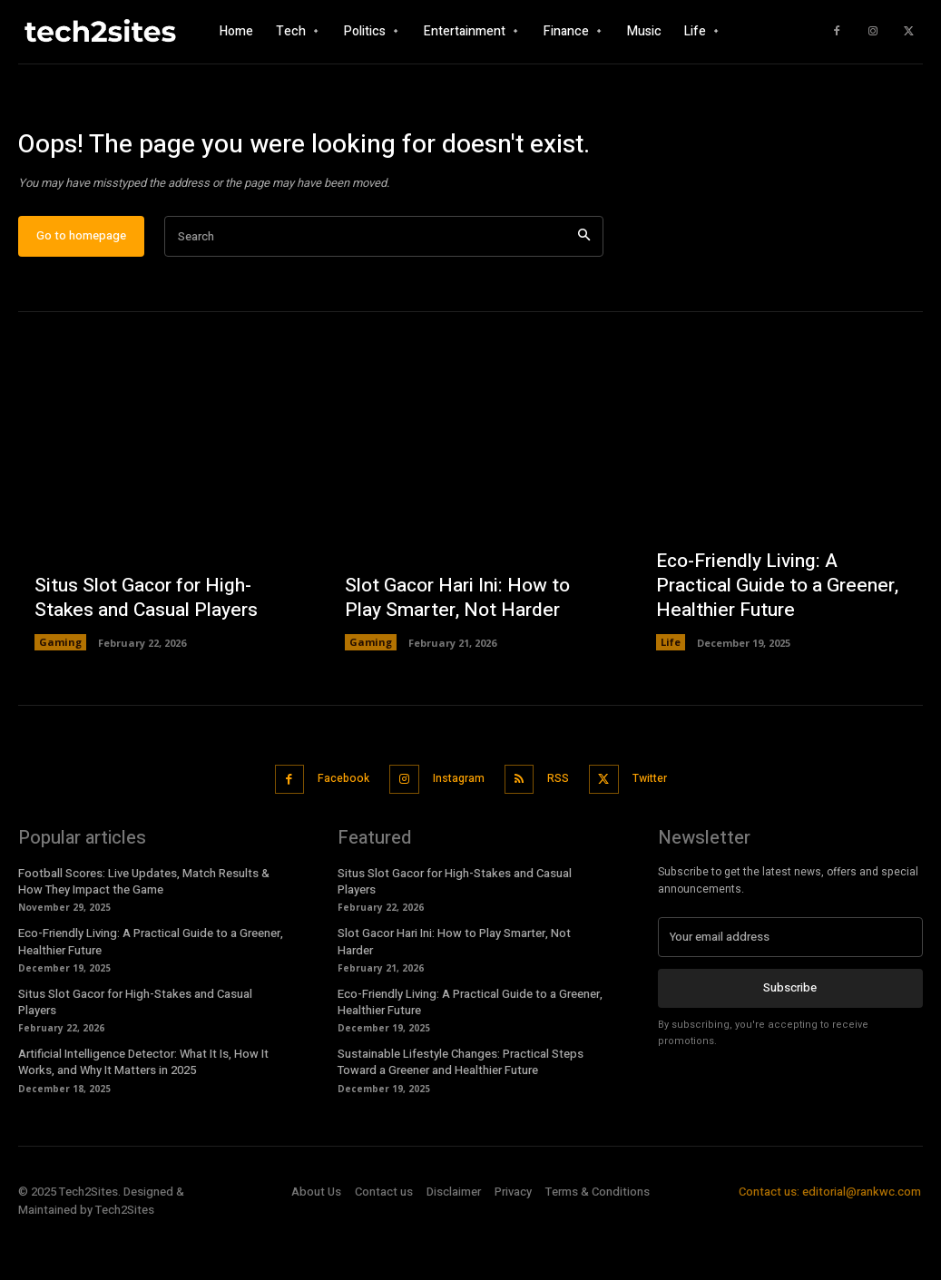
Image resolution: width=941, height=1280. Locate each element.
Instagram (454, 826)
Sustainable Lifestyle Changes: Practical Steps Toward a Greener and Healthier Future (460, 1108)
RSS (561, 826)
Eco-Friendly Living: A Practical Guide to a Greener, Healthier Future (771, 637)
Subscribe (790, 1032)
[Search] (583, 288)
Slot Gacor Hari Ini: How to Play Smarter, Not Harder (453, 649)
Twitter (660, 826)
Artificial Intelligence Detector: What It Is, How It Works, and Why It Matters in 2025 (143, 1108)
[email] (790, 981)
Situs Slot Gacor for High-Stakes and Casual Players (141, 649)
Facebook (331, 826)
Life (671, 692)
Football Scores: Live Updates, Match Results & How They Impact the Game (144, 926)
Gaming (60, 692)
